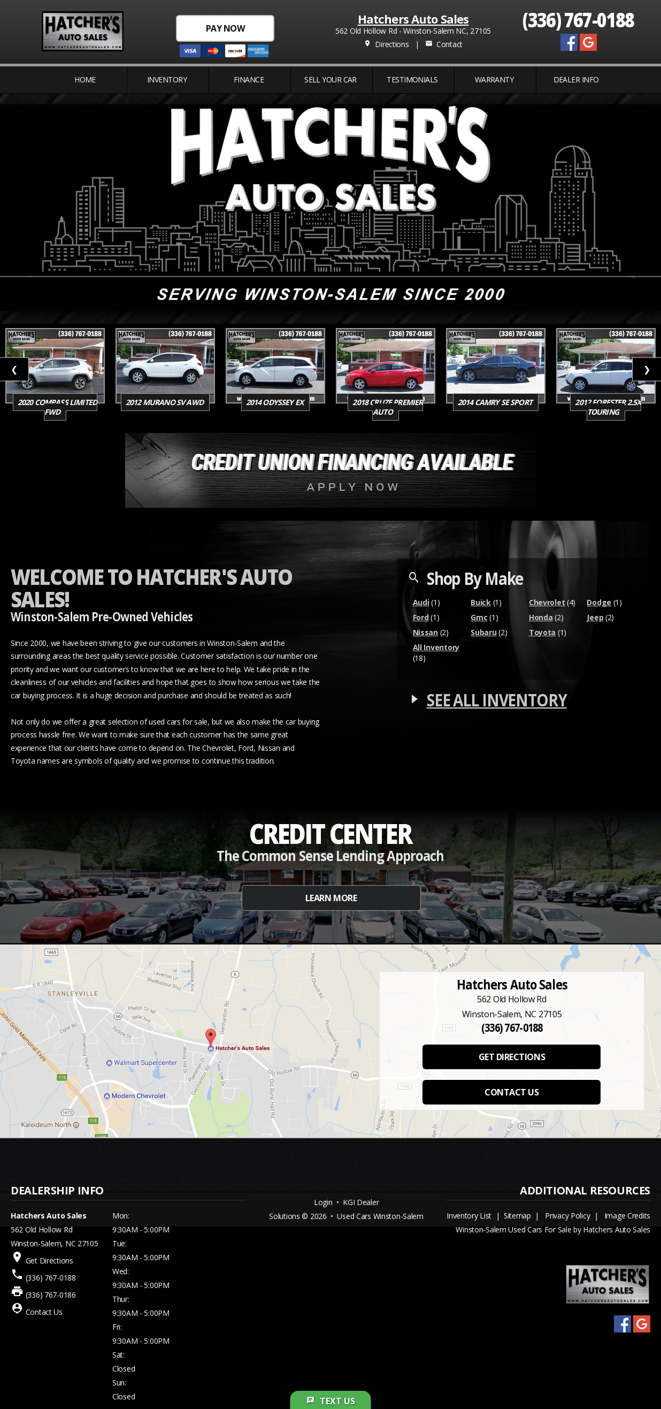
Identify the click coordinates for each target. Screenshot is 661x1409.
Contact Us (44, 1312)
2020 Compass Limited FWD (57, 407)
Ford (421, 617)
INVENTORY (167, 79)
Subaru (483, 632)
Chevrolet (547, 602)
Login (323, 1202)
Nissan (425, 632)
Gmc (479, 617)
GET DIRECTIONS (512, 1057)
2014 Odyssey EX (275, 402)
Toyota (542, 632)
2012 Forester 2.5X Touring (608, 407)
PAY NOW (225, 28)
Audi (421, 602)
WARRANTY (494, 79)
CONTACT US (512, 1092)
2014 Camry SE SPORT (496, 402)
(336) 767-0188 (578, 19)
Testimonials (412, 79)
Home (85, 79)
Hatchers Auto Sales (413, 19)
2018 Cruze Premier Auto (387, 407)
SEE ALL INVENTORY (496, 699)
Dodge (599, 602)
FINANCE (249, 79)
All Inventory (436, 647)
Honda (541, 617)
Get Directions (49, 1260)
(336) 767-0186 (51, 1295)
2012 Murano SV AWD (165, 402)
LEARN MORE (331, 898)
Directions (386, 44)
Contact (444, 44)
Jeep (595, 617)
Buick (481, 602)
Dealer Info (576, 79)
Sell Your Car (330, 79)
